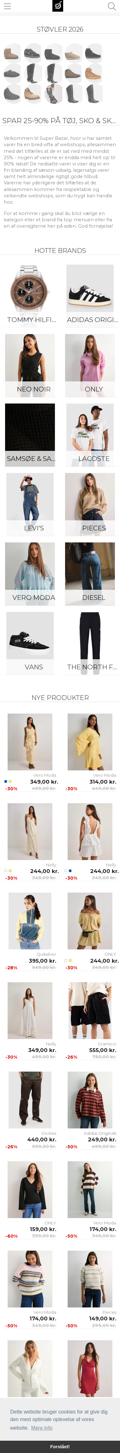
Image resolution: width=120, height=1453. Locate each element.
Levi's (34, 528)
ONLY (110, 954)
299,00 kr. (104, 1325)
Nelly (51, 864)
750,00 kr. (104, 1056)
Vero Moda (33, 597)
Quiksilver (46, 954)
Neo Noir (34, 389)
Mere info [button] (41, 1428)
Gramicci (107, 1043)
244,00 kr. (43, 871)
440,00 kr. (41, 1139)
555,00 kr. (102, 1050)
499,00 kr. (44, 788)
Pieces (109, 1312)
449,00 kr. (104, 788)
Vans (34, 667)
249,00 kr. (102, 1139)
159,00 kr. (43, 1229)
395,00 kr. (42, 961)
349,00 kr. (43, 782)
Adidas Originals (100, 1133)
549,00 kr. (44, 967)
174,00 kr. (103, 1229)
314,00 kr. (103, 782)
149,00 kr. (102, 1318)
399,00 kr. (44, 1235)
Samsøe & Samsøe (35, 459)
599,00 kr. (44, 1146)
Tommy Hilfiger (35, 320)
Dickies (49, 1133)
